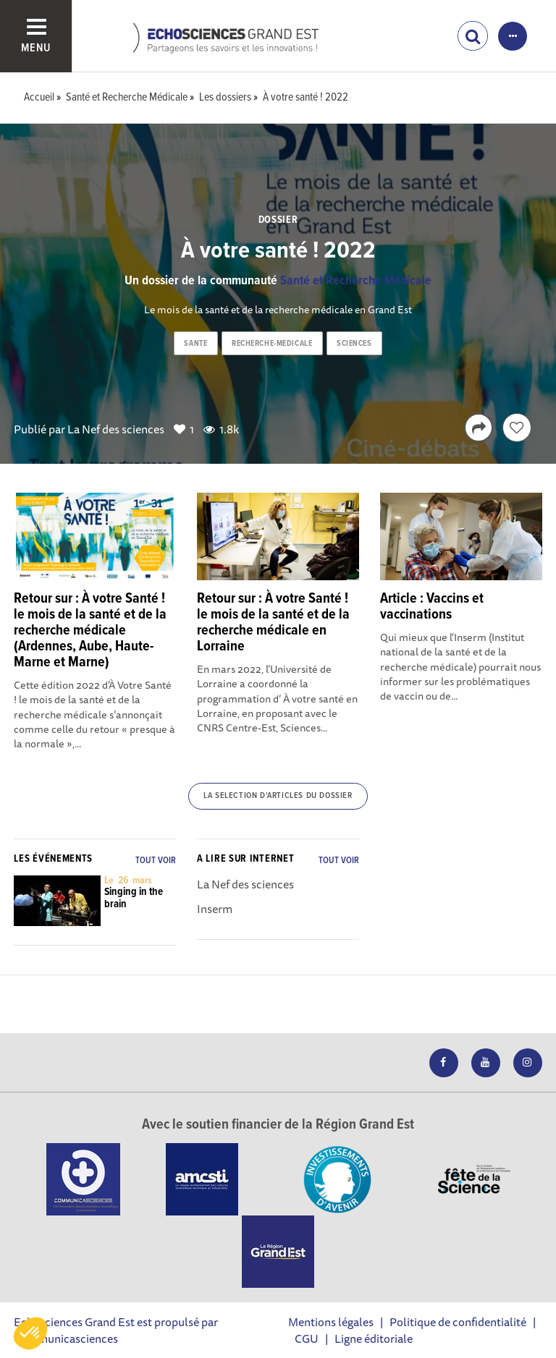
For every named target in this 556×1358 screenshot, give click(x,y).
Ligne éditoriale (373, 1338)
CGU (307, 1338)
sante (195, 344)
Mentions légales (331, 1321)
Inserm (214, 908)
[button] (30, 1333)
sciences (354, 344)
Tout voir (155, 860)
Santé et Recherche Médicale (355, 281)
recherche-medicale (272, 344)
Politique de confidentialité (457, 1321)
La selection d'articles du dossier (277, 796)
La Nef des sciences (115, 429)
